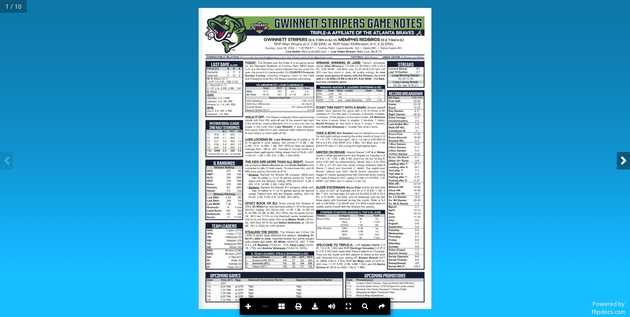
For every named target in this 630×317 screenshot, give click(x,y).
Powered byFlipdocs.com (609, 308)
